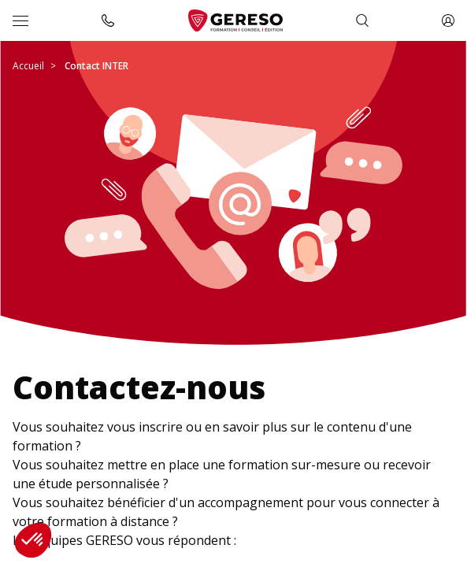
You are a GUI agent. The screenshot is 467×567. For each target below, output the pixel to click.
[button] (33, 540)
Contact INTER (96, 65)
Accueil (28, 65)
